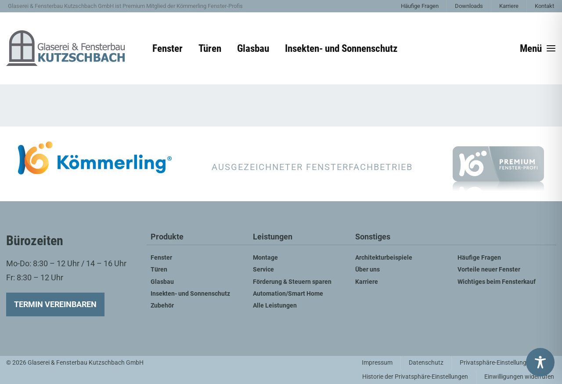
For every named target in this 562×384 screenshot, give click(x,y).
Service (263, 269)
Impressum (377, 362)
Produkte (167, 237)
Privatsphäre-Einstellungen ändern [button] (507, 362)
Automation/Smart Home (288, 293)
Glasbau (253, 48)
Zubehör (162, 305)
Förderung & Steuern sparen (292, 282)
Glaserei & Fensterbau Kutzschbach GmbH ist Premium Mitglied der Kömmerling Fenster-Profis (125, 6)
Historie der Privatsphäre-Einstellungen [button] (415, 376)
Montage (265, 257)
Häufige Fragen (420, 6)
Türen (209, 48)
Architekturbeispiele (383, 257)
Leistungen (272, 237)
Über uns (367, 269)
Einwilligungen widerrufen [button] (519, 376)
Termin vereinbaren (55, 304)
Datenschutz (426, 362)
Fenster (167, 48)
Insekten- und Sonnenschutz (341, 48)
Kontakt (544, 6)
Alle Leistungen (275, 305)
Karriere (509, 6)
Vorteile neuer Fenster (489, 269)
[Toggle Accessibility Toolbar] (540, 362)
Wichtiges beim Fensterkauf (497, 282)
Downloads (469, 6)
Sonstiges (372, 237)
